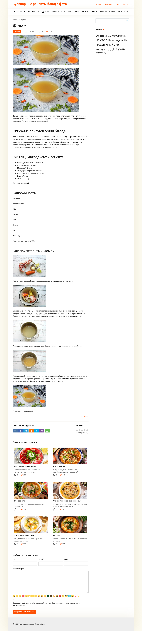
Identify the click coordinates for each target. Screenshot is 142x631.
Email (41, 559)
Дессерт (46, 12)
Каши (76, 12)
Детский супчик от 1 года (25, 535)
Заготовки (57, 12)
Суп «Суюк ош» (59, 466)
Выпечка (36, 12)
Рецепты (18, 12)
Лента (117, 4)
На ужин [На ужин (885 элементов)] (119, 49)
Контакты (108, 4)
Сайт (66, 559)
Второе (27, 12)
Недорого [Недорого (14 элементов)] (100, 53)
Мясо (119, 12)
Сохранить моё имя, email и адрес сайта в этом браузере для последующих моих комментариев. (46, 604)
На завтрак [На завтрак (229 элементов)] (118, 35)
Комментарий (18, 569)
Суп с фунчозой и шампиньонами (67, 501)
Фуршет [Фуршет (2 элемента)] (106, 53)
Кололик (57, 535)
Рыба (125, 12)
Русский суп (19, 501)
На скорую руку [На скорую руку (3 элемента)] (108, 50)
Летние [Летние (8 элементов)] (108, 36)
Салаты (103, 12)
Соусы (112, 12)
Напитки (85, 12)
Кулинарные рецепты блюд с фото (40, 4)
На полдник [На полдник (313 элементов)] (116, 40)
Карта (125, 4)
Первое (94, 12)
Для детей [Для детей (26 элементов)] (100, 36)
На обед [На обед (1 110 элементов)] (101, 40)
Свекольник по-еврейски (25, 466)
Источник (85, 417)
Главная (99, 4)
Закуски (68, 12)
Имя (15, 559)
